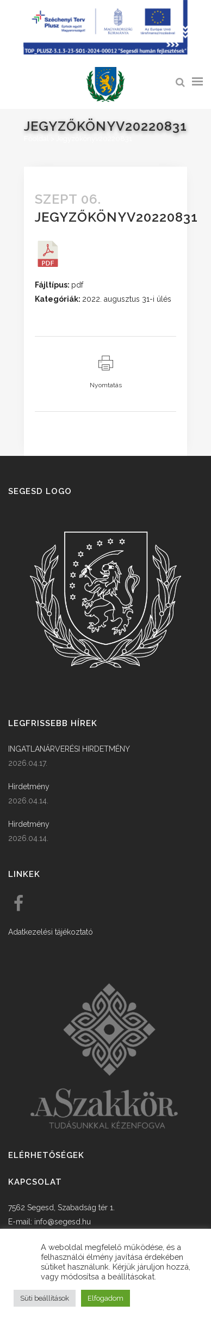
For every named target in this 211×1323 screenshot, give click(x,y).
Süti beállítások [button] (44, 1298)
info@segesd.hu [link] (62, 1221)
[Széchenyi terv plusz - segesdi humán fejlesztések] (105, 51)
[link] (105, 85)
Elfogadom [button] (105, 1298)
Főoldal (36, 139)
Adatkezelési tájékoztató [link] (50, 932)
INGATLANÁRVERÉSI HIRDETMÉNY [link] (69, 749)
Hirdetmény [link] (28, 786)
